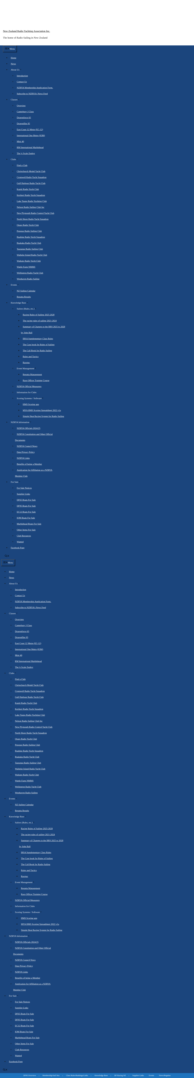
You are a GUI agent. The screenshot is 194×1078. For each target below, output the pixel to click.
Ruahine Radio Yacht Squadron (31, 237)
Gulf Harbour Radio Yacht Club (31, 183)
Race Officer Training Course (36, 380)
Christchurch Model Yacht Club (31, 171)
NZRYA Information (22, 422)
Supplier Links (23, 494)
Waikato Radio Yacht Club (29, 261)
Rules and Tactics (30, 356)
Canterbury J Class (25, 111)
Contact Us (22, 82)
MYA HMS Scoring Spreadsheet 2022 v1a (42, 410)
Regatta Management (32, 374)
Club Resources (24, 536)
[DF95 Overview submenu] (39, 1075)
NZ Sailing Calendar (26, 291)
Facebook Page (17, 548)
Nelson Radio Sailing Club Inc (30, 207)
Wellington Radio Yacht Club (30, 273)
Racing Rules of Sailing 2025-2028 (38, 315)
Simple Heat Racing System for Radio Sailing (43, 416)
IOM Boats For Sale (26, 518)
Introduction (22, 76)
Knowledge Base (20, 303)
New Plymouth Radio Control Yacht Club (35, 213)
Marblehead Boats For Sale (29, 524)
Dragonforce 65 (24, 117)
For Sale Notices (24, 488)
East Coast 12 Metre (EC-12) (30, 129)
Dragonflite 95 (23, 123)
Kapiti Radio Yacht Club (28, 189)
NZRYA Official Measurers (29, 386)
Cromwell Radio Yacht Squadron (31, 177)
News (13, 64)
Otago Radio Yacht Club (28, 225)
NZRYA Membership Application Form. (35, 87)
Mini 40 (20, 141)
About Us (17, 70)
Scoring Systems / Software (31, 398)
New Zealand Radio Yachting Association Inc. (26, 31)
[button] (7, 556)
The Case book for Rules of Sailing (38, 344)
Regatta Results (24, 297)
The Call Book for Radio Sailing (37, 350)
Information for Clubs (27, 392)
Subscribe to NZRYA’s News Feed (32, 93)
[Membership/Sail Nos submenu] (62, 1075)
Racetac (26, 362)
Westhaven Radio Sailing (28, 279)
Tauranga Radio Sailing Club (30, 249)
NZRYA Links (23, 458)
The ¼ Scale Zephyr (26, 153)
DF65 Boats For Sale (26, 500)
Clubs (15, 159)
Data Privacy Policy (26, 452)
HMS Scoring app (31, 404)
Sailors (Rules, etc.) (27, 309)
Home (13, 58)
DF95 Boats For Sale (26, 506)
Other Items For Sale (26, 530)
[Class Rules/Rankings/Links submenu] (91, 1075)
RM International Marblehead (30, 147)
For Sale (16, 482)
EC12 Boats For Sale (26, 512)
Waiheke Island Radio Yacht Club (32, 255)
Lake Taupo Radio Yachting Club (32, 201)
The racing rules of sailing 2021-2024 (40, 321)
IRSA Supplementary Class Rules (38, 338)
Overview (21, 105)
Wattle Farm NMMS (26, 267)
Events (16, 285)
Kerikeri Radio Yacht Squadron (31, 195)
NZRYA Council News (27, 446)
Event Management (27, 368)
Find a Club (22, 165)
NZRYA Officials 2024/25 (28, 428)
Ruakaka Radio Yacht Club (29, 243)
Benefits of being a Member (29, 464)
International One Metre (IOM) (31, 135)
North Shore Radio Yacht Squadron (32, 219)
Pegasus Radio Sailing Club (29, 231)
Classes (16, 99)
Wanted (20, 542)
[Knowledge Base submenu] (110, 1075)
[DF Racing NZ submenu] (128, 1075)
